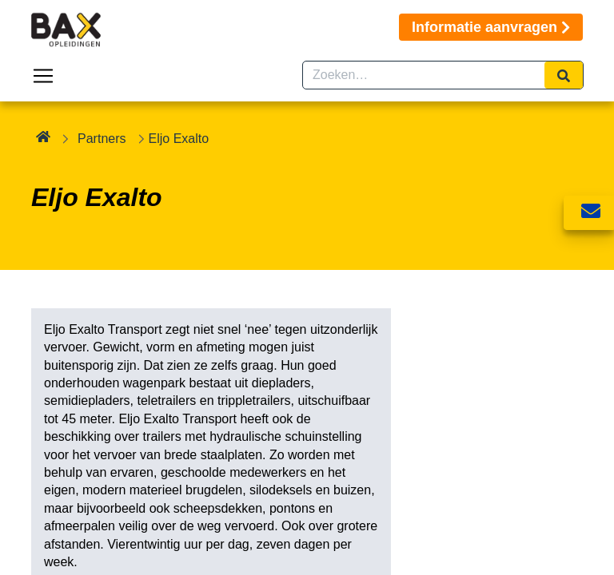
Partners (102, 138)
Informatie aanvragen (491, 27)
